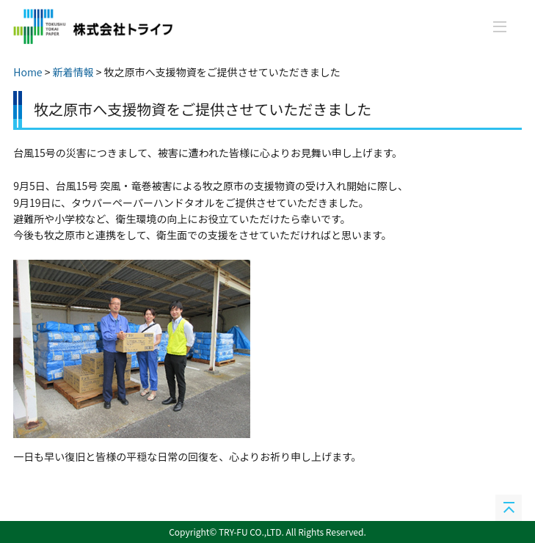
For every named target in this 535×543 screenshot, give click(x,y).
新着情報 (73, 72)
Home (27, 72)
